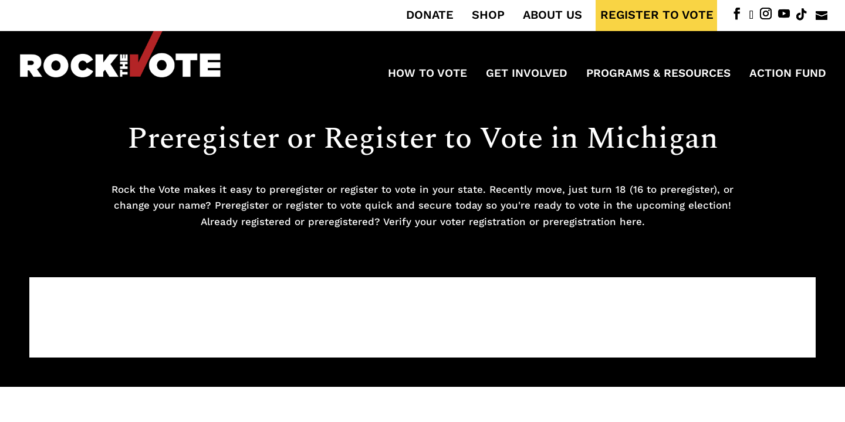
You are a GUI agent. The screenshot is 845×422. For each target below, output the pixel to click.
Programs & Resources (658, 74)
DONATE (430, 15)
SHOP (488, 15)
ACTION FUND (787, 74)
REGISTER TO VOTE (657, 15)
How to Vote (427, 74)
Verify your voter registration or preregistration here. (514, 221)
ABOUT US (552, 15)
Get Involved (526, 74)
